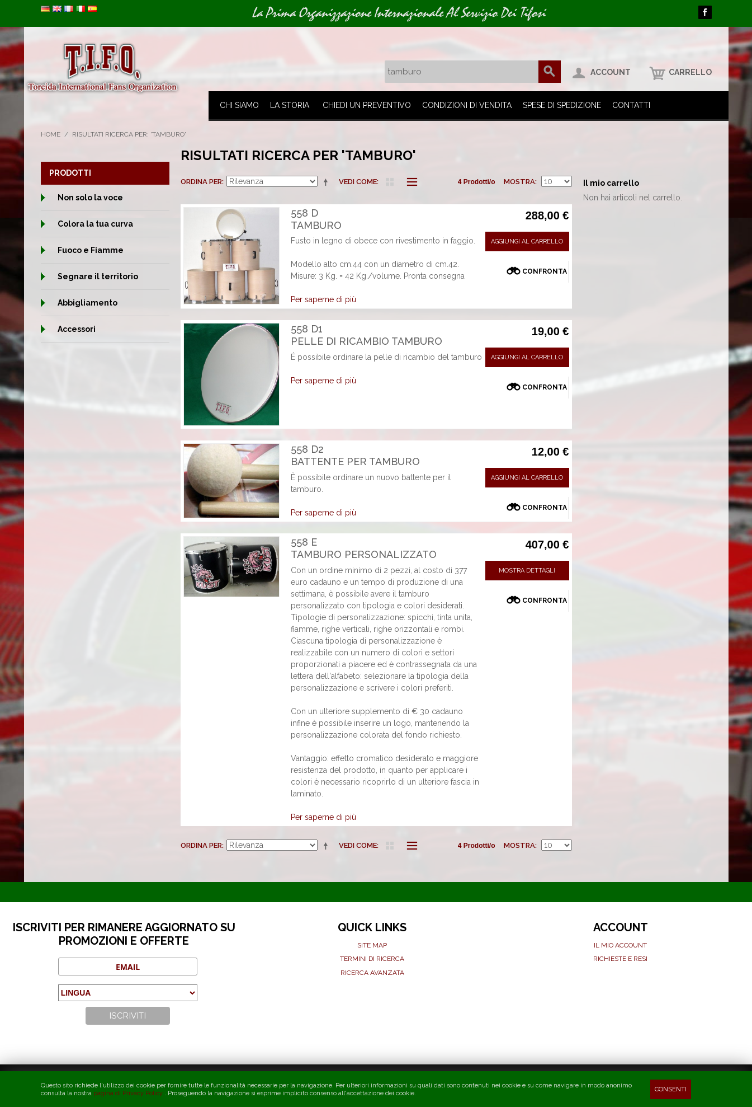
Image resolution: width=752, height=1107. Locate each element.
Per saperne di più (323, 299)
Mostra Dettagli (527, 570)
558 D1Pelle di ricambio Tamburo (366, 335)
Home (50, 134)
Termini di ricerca (372, 959)
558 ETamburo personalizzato (364, 548)
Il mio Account (620, 945)
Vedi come (358, 181)
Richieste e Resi (620, 959)
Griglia (389, 181)
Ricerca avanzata (372, 973)
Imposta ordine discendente (327, 181)
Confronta (544, 271)
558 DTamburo (316, 219)
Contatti (631, 105)
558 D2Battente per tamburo (355, 455)
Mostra (519, 181)
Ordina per (201, 181)
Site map (372, 945)
